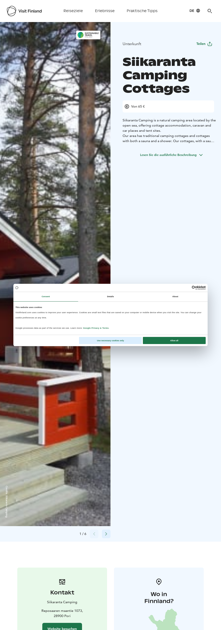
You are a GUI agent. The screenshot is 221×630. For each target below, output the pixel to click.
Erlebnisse (105, 11)
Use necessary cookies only (110, 341)
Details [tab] (110, 296)
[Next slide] (106, 534)
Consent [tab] (46, 296)
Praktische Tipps (142, 11)
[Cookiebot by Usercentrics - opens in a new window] (187, 288)
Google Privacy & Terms (96, 328)
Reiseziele (73, 11)
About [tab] (175, 296)
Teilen (204, 43)
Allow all (174, 341)
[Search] (209, 11)
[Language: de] (195, 10)
